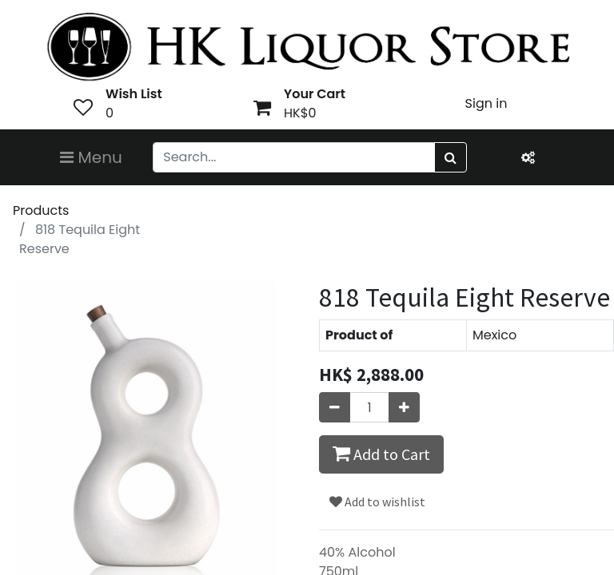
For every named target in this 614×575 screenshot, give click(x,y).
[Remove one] (334, 407)
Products (41, 210)
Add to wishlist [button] (377, 502)
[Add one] (404, 407)
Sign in (486, 103)
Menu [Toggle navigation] (91, 157)
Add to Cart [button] (381, 453)
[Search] (450, 157)
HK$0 (300, 113)
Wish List (134, 94)
